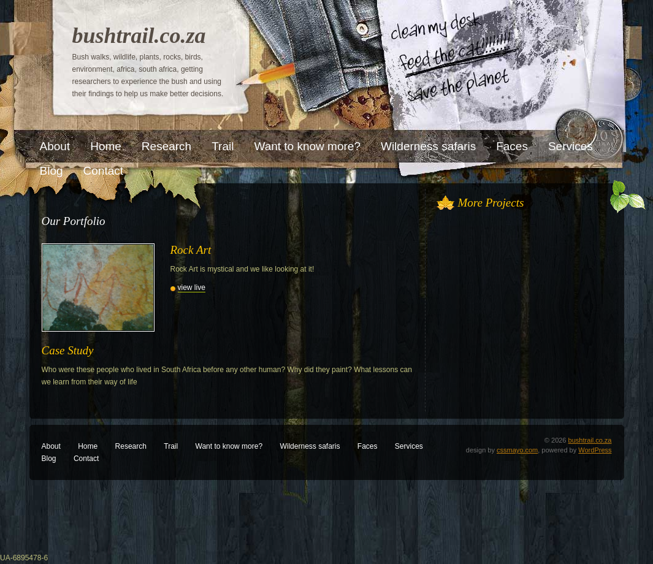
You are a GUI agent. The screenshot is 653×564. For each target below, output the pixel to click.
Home (87, 446)
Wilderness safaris (310, 446)
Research (131, 446)
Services (409, 446)
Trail (171, 446)
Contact (86, 458)
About (51, 446)
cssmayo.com (517, 450)
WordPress (594, 450)
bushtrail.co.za (139, 35)
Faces (367, 446)
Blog (49, 458)
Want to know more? (229, 446)
